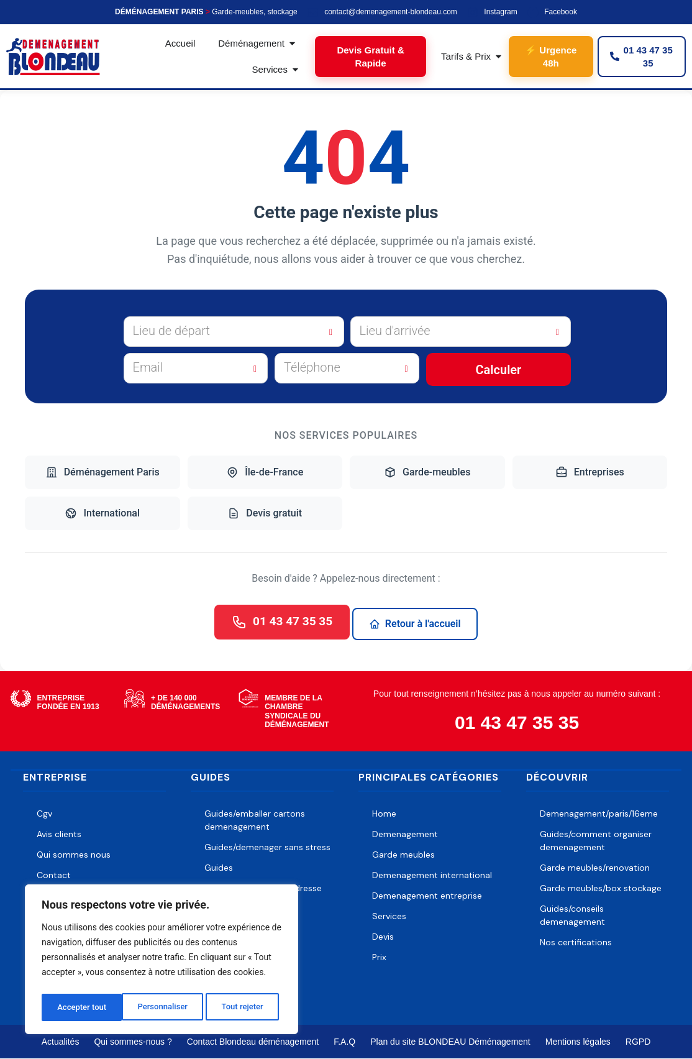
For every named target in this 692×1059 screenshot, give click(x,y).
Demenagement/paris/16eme (599, 814)
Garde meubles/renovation (595, 868)
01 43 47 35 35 (282, 622)
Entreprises (589, 472)
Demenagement (405, 834)
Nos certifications (576, 942)
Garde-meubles (427, 472)
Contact (54, 875)
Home (384, 814)
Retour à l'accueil (418, 624)
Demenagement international (432, 875)
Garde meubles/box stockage (601, 888)
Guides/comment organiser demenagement (596, 841)
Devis (383, 937)
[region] (161, 961)
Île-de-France (264, 472)
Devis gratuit (264, 513)
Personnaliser (81, 1007)
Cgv (44, 814)
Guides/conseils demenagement (572, 916)
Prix (379, 957)
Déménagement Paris (102, 472)
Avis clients (59, 834)
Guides (218, 868)
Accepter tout (242, 1007)
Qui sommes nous (74, 855)
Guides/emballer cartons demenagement (254, 821)
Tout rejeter (162, 1007)
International (102, 513)
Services (389, 916)
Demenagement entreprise (427, 896)
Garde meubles (403, 855)
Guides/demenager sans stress (267, 847)
